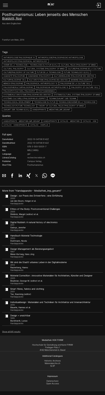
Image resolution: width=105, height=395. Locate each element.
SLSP (52, 366)
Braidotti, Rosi (12, 18)
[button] (5, 5)
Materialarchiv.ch (52, 363)
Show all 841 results (11, 331)
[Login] (98, 8)
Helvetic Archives (52, 360)
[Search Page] (52, 5)
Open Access (52, 383)
